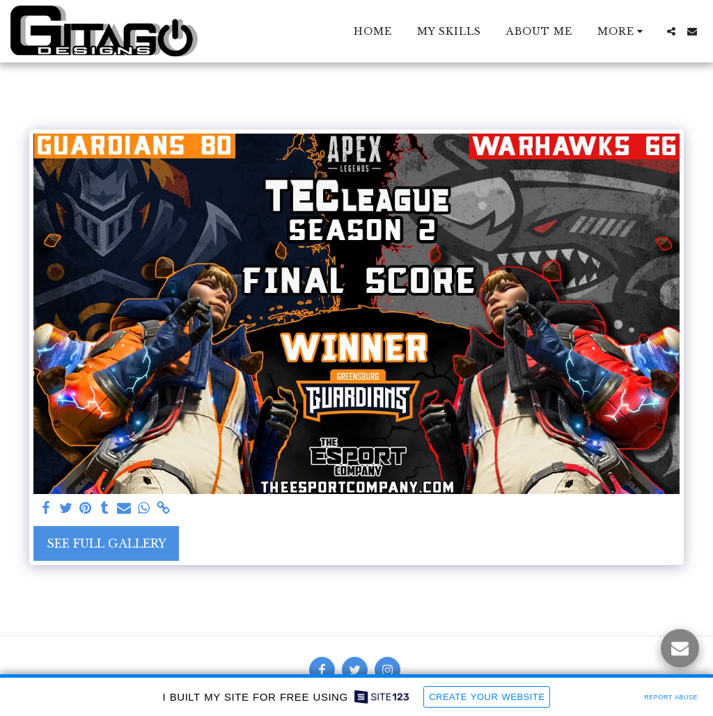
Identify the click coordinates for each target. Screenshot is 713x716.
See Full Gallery (106, 543)
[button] (671, 31)
